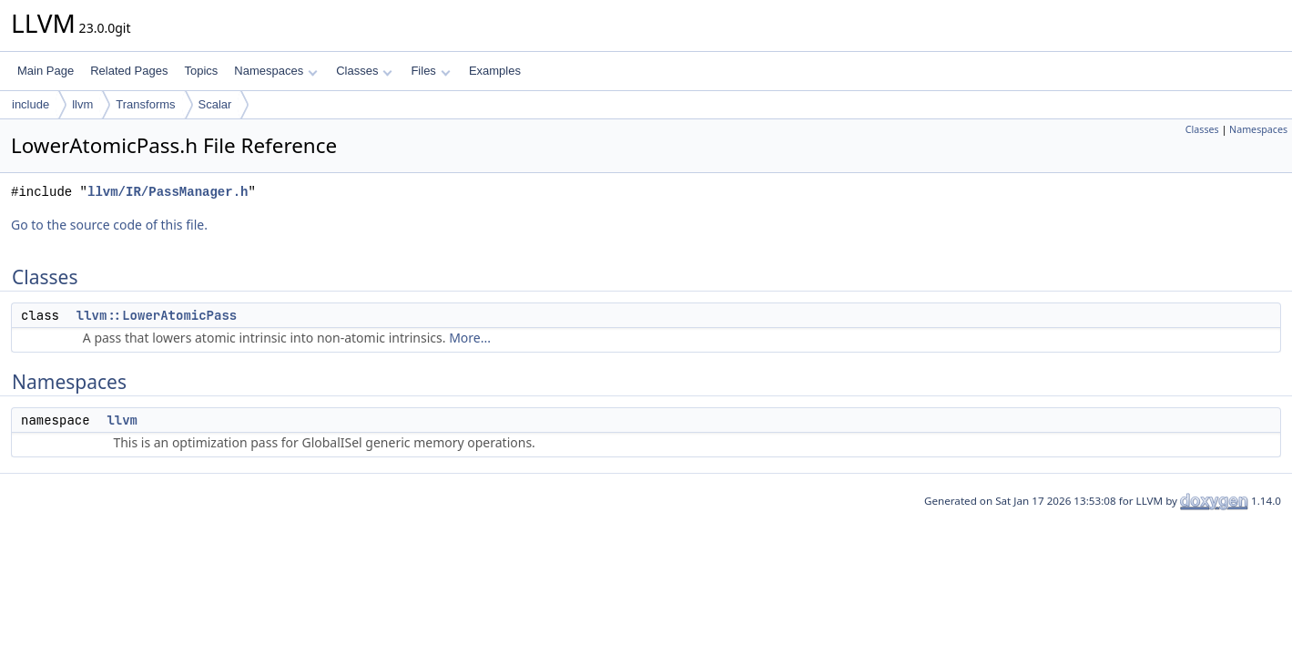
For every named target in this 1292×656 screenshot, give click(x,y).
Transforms (145, 104)
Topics (201, 70)
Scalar (215, 104)
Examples (495, 70)
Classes (364, 70)
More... (470, 337)
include (30, 104)
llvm (82, 104)
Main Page (45, 70)
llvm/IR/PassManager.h (167, 191)
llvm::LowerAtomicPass (156, 315)
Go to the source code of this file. (109, 224)
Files (430, 70)
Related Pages (129, 70)
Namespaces (275, 70)
